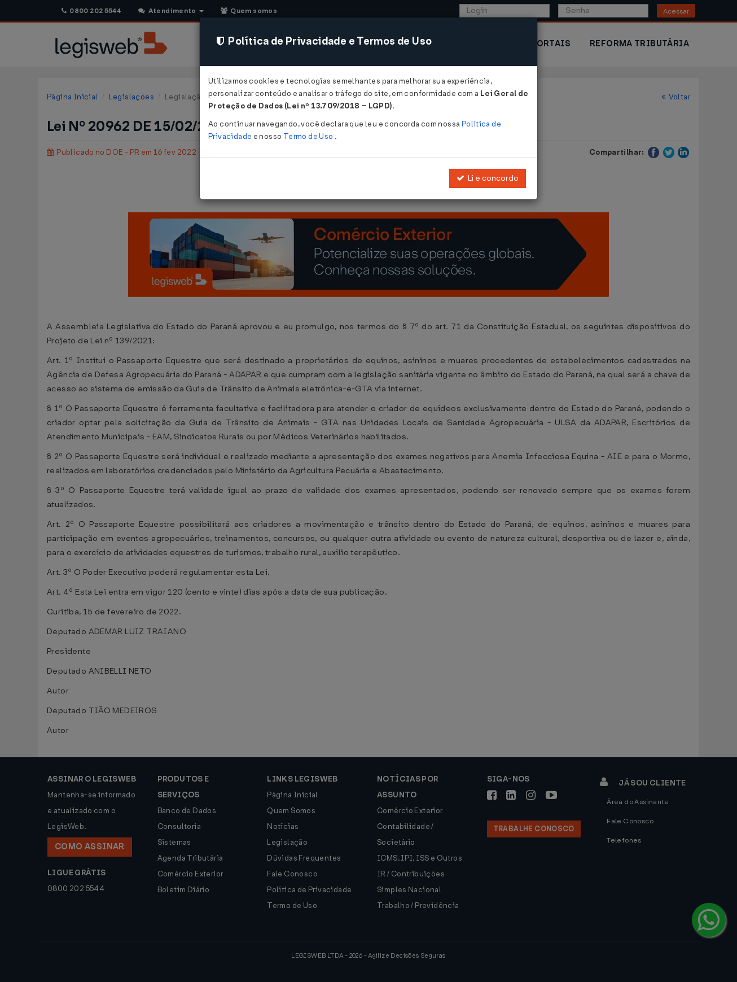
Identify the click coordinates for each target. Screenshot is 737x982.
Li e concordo (488, 178)
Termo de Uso (309, 136)
